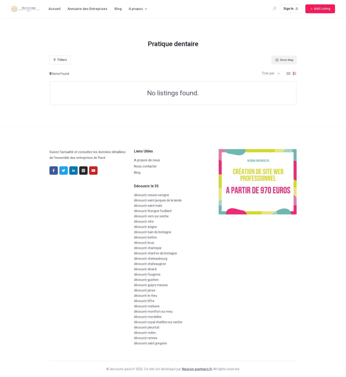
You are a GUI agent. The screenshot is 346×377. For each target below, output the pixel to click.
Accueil (54, 9)
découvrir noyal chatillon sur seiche (158, 322)
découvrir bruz (144, 242)
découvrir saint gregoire (150, 343)
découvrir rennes (145, 338)
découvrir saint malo (148, 205)
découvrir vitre (144, 221)
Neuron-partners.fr (197, 369)
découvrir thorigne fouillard (152, 211)
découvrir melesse (147, 306)
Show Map (284, 60)
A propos (136, 9)
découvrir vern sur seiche (151, 216)
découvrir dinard (145, 269)
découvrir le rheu (145, 295)
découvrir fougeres (147, 274)
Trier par (268, 73)
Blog (118, 9)
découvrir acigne (145, 227)
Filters (60, 60)
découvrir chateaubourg (150, 258)
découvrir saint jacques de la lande (158, 200)
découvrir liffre (144, 301)
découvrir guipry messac (151, 285)
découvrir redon (145, 332)
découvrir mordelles (148, 317)
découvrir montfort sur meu (153, 311)
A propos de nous (147, 160)
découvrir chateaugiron (150, 264)
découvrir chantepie (148, 248)
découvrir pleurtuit (146, 327)
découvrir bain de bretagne (152, 232)
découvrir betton (145, 237)
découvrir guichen (146, 279)
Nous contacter (145, 166)
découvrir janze (144, 290)
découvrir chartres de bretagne (155, 253)
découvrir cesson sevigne (151, 195)
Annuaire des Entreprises (87, 9)
